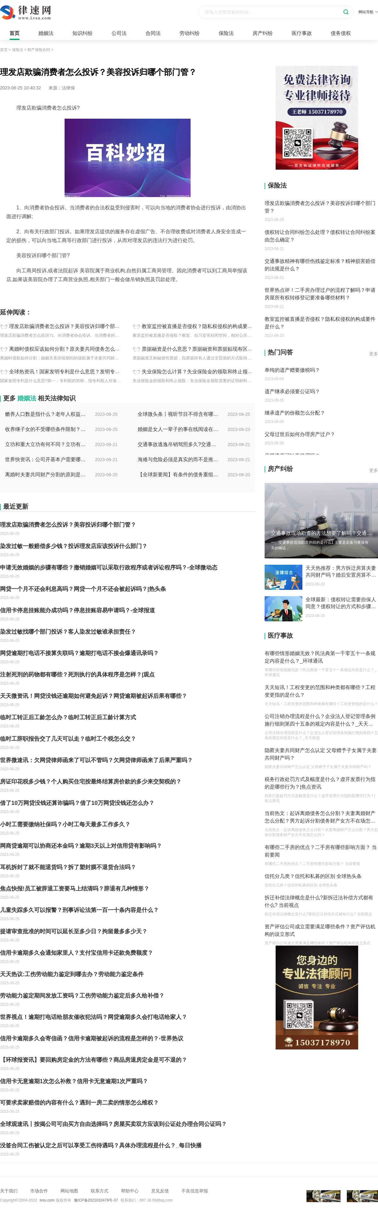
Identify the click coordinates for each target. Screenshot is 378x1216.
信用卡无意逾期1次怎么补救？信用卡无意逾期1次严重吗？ (74, 1081)
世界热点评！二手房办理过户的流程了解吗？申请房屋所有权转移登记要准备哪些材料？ (320, 293)
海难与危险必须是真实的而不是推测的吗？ (179, 459)
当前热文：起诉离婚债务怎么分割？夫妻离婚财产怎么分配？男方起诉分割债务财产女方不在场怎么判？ (320, 818)
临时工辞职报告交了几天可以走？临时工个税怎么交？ (68, 739)
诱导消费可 (80, 293)
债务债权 (341, 33)
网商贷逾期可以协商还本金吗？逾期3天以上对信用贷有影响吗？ (81, 846)
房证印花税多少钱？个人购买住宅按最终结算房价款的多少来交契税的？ (90, 781)
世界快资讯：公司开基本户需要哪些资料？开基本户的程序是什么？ (46, 459)
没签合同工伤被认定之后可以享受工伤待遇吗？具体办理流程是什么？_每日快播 (101, 1145)
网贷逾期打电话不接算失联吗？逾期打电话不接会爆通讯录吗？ (79, 653)
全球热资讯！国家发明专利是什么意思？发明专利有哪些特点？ (79, 371)
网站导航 (368, 12)
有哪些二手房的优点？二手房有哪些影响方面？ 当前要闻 (321, 851)
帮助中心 (130, 1190)
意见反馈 (160, 1190)
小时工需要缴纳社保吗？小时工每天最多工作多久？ (65, 824)
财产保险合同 (38, 50)
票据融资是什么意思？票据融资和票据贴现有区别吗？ (202, 349)
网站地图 (69, 1190)
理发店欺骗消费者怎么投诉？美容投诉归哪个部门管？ (69, 326)
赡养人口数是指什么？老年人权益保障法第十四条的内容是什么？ (46, 414)
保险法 (226, 33)
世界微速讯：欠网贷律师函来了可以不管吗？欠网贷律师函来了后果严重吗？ (96, 760)
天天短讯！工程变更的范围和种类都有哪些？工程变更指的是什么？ (320, 691)
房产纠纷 (263, 33)
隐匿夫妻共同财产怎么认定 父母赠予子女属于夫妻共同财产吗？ (321, 754)
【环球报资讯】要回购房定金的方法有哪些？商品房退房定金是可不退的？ (93, 1060)
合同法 (153, 33)
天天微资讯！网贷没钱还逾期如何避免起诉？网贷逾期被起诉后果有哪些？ (93, 696)
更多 (373, 353)
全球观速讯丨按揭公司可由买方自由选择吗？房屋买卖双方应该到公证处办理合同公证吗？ (113, 1124)
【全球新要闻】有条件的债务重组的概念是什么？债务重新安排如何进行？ (179, 474)
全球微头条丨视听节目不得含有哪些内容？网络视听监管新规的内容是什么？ (179, 414)
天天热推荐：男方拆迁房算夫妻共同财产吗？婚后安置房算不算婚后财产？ (341, 572)
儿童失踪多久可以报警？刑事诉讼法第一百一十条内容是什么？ (79, 910)
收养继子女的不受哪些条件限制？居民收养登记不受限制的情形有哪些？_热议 (46, 429)
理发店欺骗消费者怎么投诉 (40, 293)
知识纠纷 (82, 33)
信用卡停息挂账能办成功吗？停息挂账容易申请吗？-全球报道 (77, 610)
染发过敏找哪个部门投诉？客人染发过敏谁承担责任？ (68, 632)
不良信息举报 (194, 1190)
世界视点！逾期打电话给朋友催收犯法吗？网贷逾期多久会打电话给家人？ (93, 1017)
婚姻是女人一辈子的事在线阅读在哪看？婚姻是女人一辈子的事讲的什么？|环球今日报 (179, 429)
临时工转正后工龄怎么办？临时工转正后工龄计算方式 (68, 717)
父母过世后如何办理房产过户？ (300, 434)
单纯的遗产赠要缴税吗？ (292, 370)
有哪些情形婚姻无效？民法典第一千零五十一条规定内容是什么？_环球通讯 (320, 657)
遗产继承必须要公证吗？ (292, 391)
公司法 (119, 33)
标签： (6, 293)
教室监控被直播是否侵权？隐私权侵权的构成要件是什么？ (207, 326)
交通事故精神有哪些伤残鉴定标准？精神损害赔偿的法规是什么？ (320, 264)
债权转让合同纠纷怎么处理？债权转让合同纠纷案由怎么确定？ (320, 235)
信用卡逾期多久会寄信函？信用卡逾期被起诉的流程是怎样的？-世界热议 (91, 1038)
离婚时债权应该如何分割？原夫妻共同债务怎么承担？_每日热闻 (81, 349)
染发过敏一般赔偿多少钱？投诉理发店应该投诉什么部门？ (73, 546)
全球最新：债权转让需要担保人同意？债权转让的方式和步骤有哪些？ (341, 603)
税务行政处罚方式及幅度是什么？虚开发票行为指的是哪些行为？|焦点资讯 (320, 783)
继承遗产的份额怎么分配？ (295, 413)
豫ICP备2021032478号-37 (96, 1200)
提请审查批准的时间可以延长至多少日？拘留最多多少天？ (73, 931)
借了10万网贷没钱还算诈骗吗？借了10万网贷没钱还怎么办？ (77, 803)
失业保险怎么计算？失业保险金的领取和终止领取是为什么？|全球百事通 (223, 371)
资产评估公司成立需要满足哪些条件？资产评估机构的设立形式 (320, 930)
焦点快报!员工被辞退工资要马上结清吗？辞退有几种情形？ (74, 888)
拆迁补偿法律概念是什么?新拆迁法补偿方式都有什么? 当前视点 (319, 901)
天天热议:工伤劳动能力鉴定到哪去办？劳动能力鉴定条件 (72, 974)
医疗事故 (302, 33)
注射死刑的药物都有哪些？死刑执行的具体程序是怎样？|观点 (77, 674)
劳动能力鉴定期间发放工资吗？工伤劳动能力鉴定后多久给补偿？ (82, 996)
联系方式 (99, 1190)
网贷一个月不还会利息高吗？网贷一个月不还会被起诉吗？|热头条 (83, 589)
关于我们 (9, 1190)
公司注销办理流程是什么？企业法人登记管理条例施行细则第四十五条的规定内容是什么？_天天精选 (320, 721)
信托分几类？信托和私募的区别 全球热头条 (313, 876)
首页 (14, 33)
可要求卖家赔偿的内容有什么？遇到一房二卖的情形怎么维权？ (79, 1103)
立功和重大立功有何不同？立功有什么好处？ (46, 444)
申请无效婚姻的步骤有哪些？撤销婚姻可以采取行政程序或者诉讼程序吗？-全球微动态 (108, 567)
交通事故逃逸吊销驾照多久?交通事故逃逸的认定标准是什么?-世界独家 (179, 444)
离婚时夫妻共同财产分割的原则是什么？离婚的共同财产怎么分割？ (46, 474)
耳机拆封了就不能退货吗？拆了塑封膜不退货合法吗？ (68, 867)
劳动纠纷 (190, 33)
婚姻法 (46, 33)
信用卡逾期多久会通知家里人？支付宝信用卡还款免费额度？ (76, 953)
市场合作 (39, 1190)
